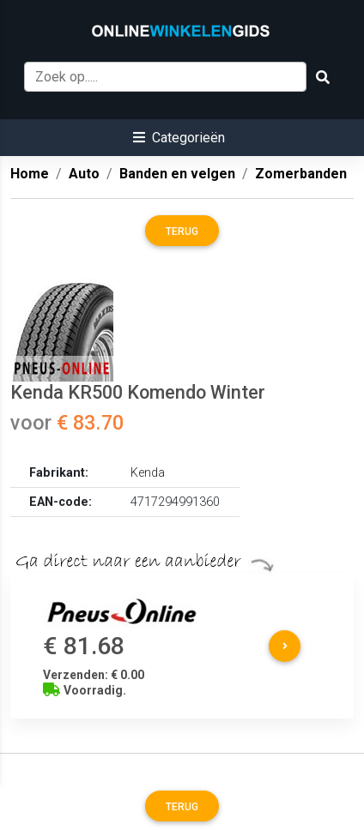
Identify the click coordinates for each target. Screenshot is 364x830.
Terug (182, 232)
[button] (179, 137)
